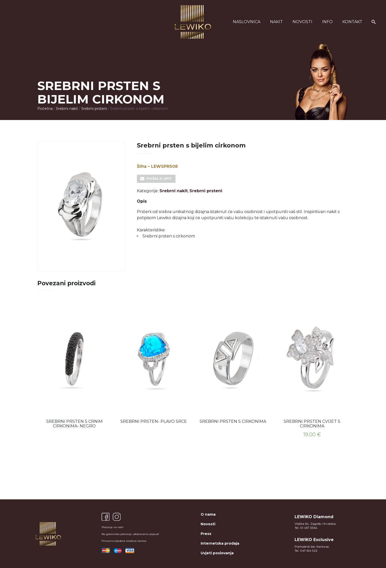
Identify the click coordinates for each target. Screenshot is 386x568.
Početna (45, 108)
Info (327, 21)
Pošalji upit (159, 178)
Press (206, 533)
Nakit (276, 21)
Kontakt (352, 21)
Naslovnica (246, 21)
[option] (74, 365)
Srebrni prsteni (94, 108)
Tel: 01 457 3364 (306, 528)
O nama (208, 514)
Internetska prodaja (220, 543)
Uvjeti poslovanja (217, 553)
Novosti (302, 21)
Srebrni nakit (67, 108)
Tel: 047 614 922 (306, 550)
